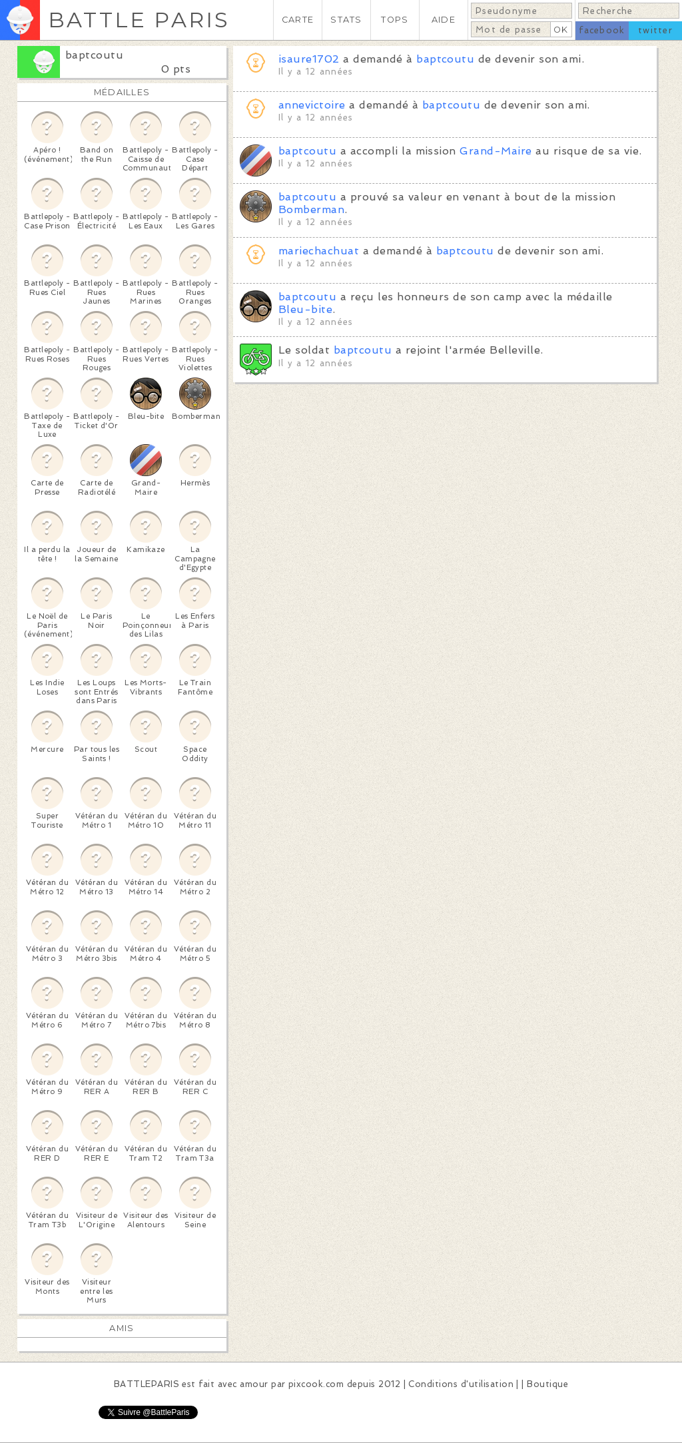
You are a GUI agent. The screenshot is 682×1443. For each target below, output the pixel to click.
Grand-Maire (495, 150)
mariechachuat (318, 250)
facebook (602, 30)
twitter (655, 30)
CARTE (298, 20)
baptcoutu (94, 55)
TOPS (394, 20)
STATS (346, 20)
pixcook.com (316, 1384)
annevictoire (312, 105)
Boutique (547, 1384)
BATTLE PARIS (139, 20)
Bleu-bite (305, 309)
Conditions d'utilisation (460, 1384)
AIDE (444, 20)
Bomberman (311, 209)
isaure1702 (309, 59)
